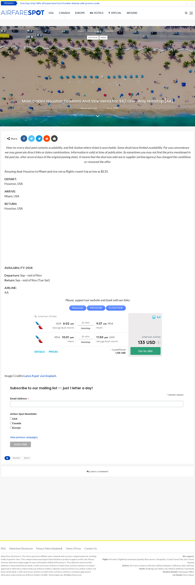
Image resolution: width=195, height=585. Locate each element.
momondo (131, 559)
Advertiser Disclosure (21, 548)
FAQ (3, 548)
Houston (93, 37)
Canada (64, 13)
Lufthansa (176, 565)
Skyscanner (149, 559)
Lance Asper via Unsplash (40, 375)
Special (115, 13)
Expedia (140, 559)
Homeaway (183, 571)
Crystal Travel (172, 559)
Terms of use (73, 548)
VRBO (191, 571)
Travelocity (189, 568)
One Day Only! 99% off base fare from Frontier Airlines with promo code (59, 3)
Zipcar (191, 575)
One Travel (189, 559)
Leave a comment (97, 471)
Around (131, 13)
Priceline (113, 559)
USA (51, 13)
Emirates (152, 565)
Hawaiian (167, 565)
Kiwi (181, 559)
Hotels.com (163, 568)
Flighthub (122, 559)
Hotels (96, 13)
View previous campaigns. (24, 437)
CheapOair (160, 559)
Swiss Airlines (188, 565)
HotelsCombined (175, 568)
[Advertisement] (97, 238)
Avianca (143, 565)
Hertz (185, 575)
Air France (134, 565)
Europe (80, 13)
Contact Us (90, 548)
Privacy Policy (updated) (49, 548)
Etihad (159, 565)
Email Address (19, 398)
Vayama (190, 562)
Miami (103, 37)
